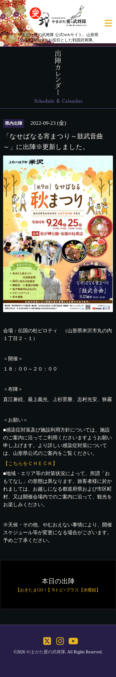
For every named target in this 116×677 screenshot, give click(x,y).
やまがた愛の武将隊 (45, 652)
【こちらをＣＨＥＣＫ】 (30, 463)
